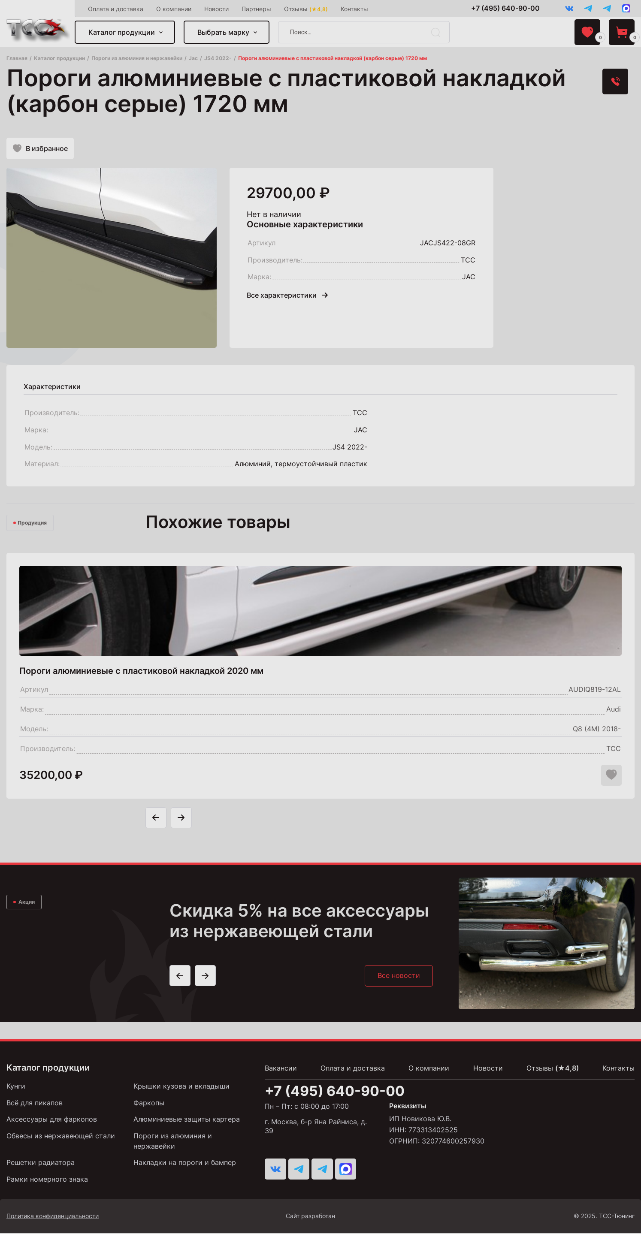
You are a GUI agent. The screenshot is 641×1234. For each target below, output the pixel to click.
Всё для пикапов (34, 1105)
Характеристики (52, 387)
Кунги (15, 1088)
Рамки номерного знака (47, 1181)
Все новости (398, 978)
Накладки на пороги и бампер (184, 1164)
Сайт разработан (336, 1217)
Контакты (355, 8)
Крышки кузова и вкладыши (181, 1088)
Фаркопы (148, 1105)
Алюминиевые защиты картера (186, 1121)
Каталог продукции (122, 32)
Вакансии (281, 1070)
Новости (217, 8)
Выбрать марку (224, 32)
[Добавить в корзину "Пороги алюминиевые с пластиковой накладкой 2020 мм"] (589, 776)
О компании (174, 8)
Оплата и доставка (116, 8)
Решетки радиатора (40, 1164)
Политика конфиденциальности (52, 1217)
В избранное (40, 149)
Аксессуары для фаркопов (51, 1121)
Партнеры (257, 8)
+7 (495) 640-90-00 (503, 8)
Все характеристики (287, 296)
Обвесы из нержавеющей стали (60, 1138)
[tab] (52, 387)
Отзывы (306, 8)
